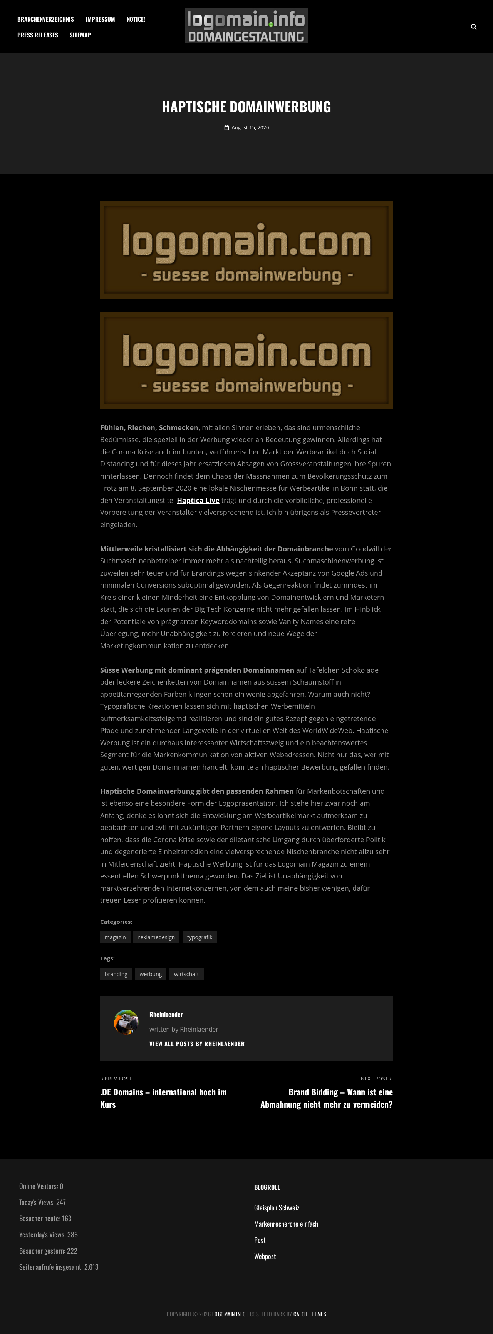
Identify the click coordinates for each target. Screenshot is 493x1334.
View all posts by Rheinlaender (197, 1044)
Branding (116, 974)
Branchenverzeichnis (45, 19)
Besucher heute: (40, 1218)
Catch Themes (309, 1314)
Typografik (200, 937)
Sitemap (80, 34)
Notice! (136, 19)
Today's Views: (37, 1202)
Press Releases (37, 34)
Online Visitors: (39, 1186)
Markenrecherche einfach (286, 1224)
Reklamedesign (156, 937)
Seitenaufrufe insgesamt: (51, 1267)
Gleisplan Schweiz (276, 1207)
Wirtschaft (186, 974)
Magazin (115, 937)
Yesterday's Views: (43, 1234)
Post (260, 1240)
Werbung (151, 974)
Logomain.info (229, 1314)
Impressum (100, 19)
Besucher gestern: (43, 1251)
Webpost (265, 1256)
